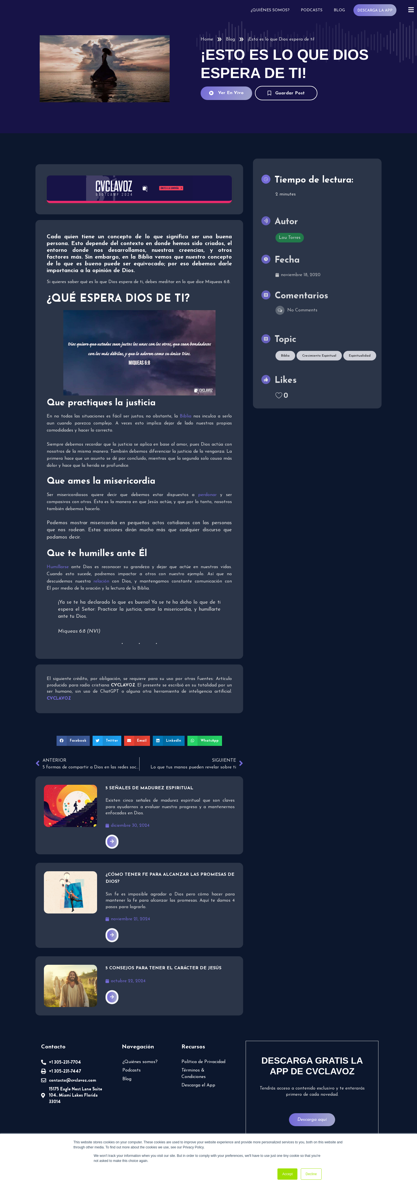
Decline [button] (311, 1174)
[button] (73, 741)
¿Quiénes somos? (269, 10)
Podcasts (311, 10)
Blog (338, 10)
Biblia (185, 416)
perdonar (207, 495)
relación (101, 581)
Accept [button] (287, 1174)
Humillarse (58, 567)
